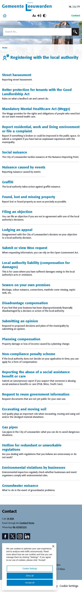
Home (4, 48)
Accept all (29, 583)
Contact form (26, 523)
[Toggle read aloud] (39, 15)
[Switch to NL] (70, 7)
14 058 (10, 518)
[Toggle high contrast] (44, 15)
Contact (75, 15)
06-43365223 (20, 527)
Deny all (30, 576)
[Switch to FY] (79, 7)
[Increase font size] (34, 15)
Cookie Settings (69, 585)
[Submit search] (75, 32)
